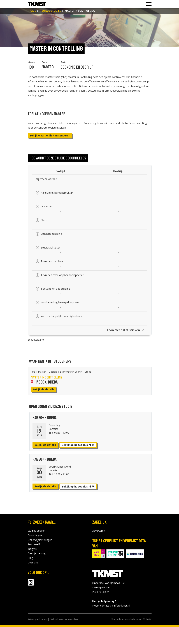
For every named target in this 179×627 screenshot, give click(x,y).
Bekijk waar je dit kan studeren (50, 135)
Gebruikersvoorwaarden (64, 619)
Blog (30, 557)
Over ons (33, 562)
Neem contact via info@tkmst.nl (111, 605)
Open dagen (35, 535)
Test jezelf (34, 544)
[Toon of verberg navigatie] (147, 4)
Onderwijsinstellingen (40, 540)
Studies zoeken (36, 530)
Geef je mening (36, 553)
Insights (32, 549)
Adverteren (98, 530)
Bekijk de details (43, 389)
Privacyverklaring (37, 619)
